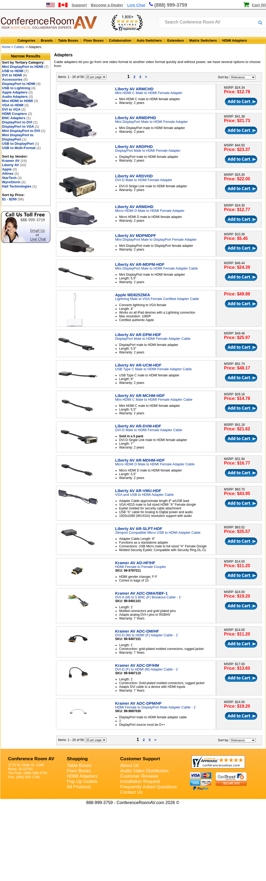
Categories (26, 40)
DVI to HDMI (14, 75)
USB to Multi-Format (21, 148)
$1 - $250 (13, 199)
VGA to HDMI (15, 105)
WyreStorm (14, 182)
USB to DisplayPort (20, 144)
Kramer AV (14, 161)
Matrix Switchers (203, 40)
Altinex (10, 173)
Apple (9, 169)
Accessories (15, 79)
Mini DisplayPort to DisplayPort (18, 137)
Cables (19, 47)
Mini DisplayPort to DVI (24, 131)
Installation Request (140, 781)
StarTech (12, 178)
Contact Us (131, 792)
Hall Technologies (19, 186)
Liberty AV (14, 165)
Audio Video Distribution (144, 770)
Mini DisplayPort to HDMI (25, 67)
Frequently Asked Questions (148, 786)
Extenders (175, 40)
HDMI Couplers (17, 114)
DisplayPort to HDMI (21, 84)
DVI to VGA (14, 109)
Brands (47, 40)
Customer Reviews (139, 776)
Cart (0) (259, 5)
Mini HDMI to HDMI (20, 101)
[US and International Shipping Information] (57, 5)
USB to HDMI (15, 71)
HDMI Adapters (234, 40)
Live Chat (136, 5)
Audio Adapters (17, 97)
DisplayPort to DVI (20, 122)
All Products (79, 786)
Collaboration (120, 40)
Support (79, 5)
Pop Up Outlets (82, 781)
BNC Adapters (16, 118)
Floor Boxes (94, 40)
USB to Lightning (19, 88)
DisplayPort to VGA (20, 126)
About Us (129, 765)
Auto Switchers (149, 40)
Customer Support (140, 758)
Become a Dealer (107, 5)
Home (6, 47)
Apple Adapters (17, 92)
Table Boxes (68, 40)
